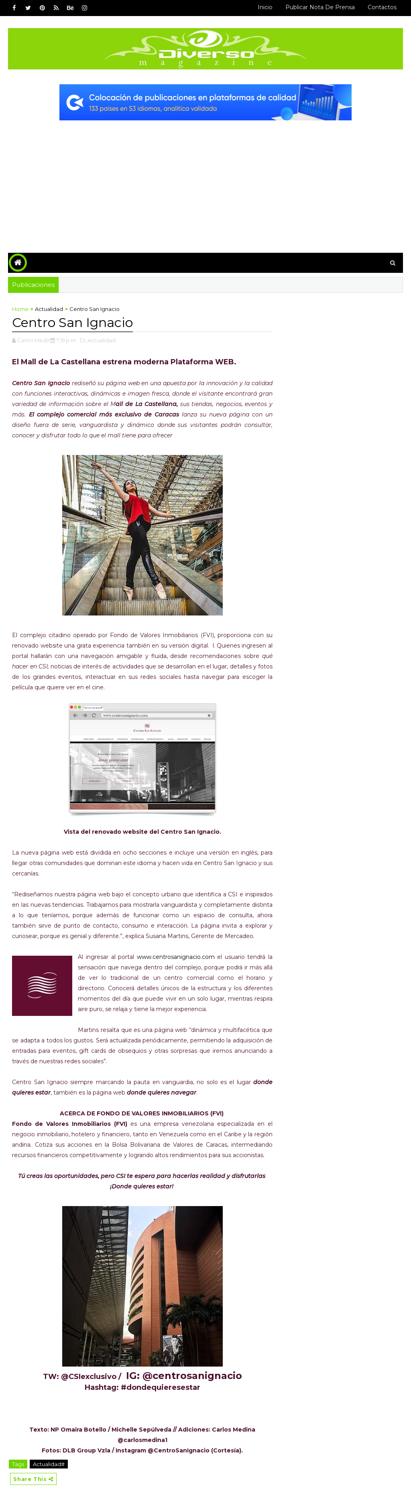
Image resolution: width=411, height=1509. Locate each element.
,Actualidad (101, 340)
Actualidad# (49, 1464)
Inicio (265, 7)
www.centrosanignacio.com (176, 957)
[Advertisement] (205, 180)
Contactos (382, 7)
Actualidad (49, 309)
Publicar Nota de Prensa (320, 7)
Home (20, 309)
